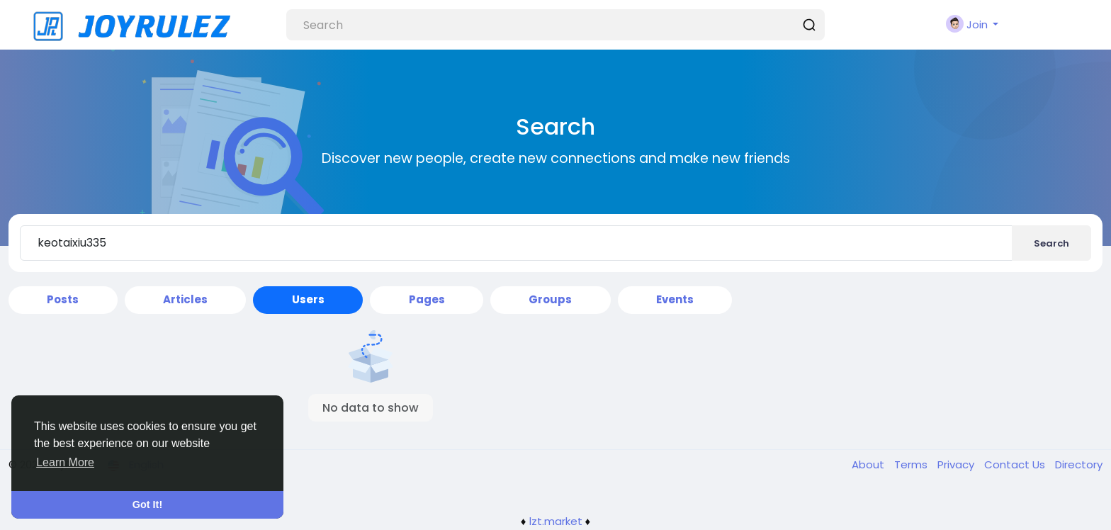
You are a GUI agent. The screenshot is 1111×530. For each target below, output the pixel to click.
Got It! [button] (147, 504)
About (869, 464)
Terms (912, 464)
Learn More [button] (65, 462)
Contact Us (1016, 464)
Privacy (957, 464)
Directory (1078, 464)
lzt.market (555, 521)
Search (1051, 243)
